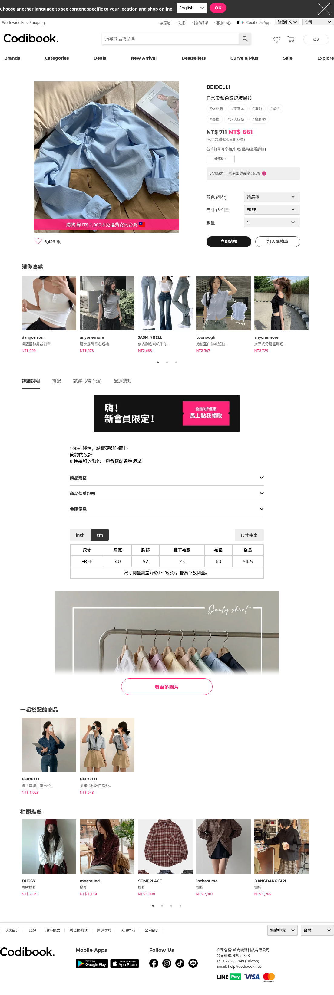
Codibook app (258, 22)
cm (100, 535)
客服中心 (128, 930)
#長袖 (215, 119)
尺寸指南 (249, 535)
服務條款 (52, 930)
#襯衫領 (259, 119)
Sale (288, 58)
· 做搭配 (163, 22)
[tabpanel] (51, 315)
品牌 (32, 930)
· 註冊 (181, 22)
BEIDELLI (218, 87)
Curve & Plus (244, 58)
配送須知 (123, 381)
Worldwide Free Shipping (23, 22)
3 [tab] (176, 362)
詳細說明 (31, 381)
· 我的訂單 (200, 22)
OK (218, 8)
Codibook (31, 38)
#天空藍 (237, 108)
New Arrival (144, 58)
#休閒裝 (216, 108)
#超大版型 (235, 119)
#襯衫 (257, 108)
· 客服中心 (222, 22)
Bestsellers (194, 58)
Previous (17, 315)
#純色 (275, 108)
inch (80, 535)
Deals (100, 58)
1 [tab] (158, 362)
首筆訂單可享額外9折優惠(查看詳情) (236, 149)
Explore (325, 58)
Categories (57, 58)
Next (317, 315)
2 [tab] (167, 362)
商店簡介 (12, 930)
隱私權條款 (78, 930)
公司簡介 (152, 930)
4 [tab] (180, 906)
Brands (12, 58)
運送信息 (104, 930)
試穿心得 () (87, 381)
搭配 (56, 381)
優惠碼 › (220, 159)
